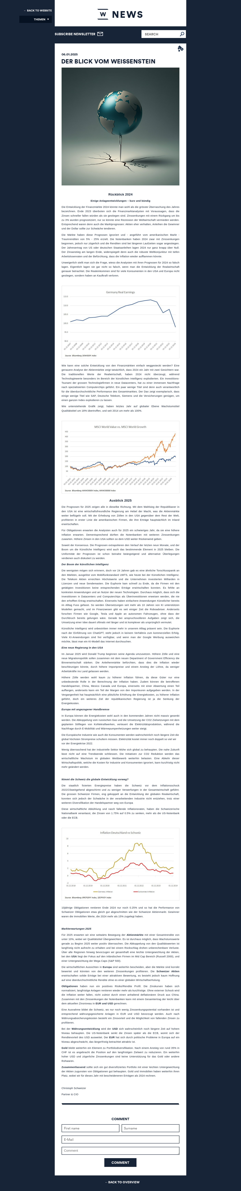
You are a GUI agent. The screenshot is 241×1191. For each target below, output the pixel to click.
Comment (120, 1162)
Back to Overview (124, 1182)
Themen (39, 19)
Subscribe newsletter (75, 34)
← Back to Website (38, 10)
